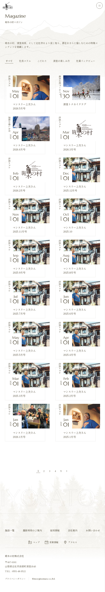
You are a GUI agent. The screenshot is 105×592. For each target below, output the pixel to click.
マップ (34, 542)
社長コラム (25, 61)
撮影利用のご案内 (32, 530)
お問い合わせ (93, 530)
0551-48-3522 (19, 571)
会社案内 (72, 530)
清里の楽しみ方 (61, 61)
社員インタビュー (85, 61)
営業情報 (51, 542)
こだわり (42, 61)
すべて (9, 61)
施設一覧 (9, 530)
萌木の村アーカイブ (60, 85)
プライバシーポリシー (15, 578)
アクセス (70, 542)
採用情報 (55, 530)
